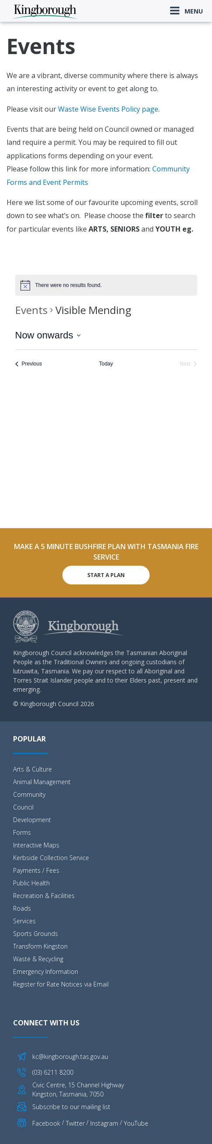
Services (24, 921)
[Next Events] (188, 364)
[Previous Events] (28, 364)
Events (31, 310)
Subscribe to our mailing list (71, 1107)
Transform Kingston (40, 946)
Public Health (31, 883)
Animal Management (42, 782)
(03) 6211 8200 (52, 1072)
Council (23, 807)
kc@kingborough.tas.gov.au (70, 1056)
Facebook (46, 1123)
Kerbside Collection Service (51, 858)
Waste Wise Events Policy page (108, 109)
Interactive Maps (36, 845)
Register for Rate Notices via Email (61, 984)
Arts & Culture (32, 769)
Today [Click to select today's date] (106, 364)
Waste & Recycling (38, 959)
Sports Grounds (35, 933)
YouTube (136, 1123)
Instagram (104, 1123)
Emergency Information (45, 971)
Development (32, 820)
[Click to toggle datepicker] (48, 335)
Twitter (75, 1123)
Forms (22, 832)
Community (29, 794)
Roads (22, 908)
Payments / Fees (36, 870)
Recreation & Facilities (44, 895)
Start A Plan (106, 575)
